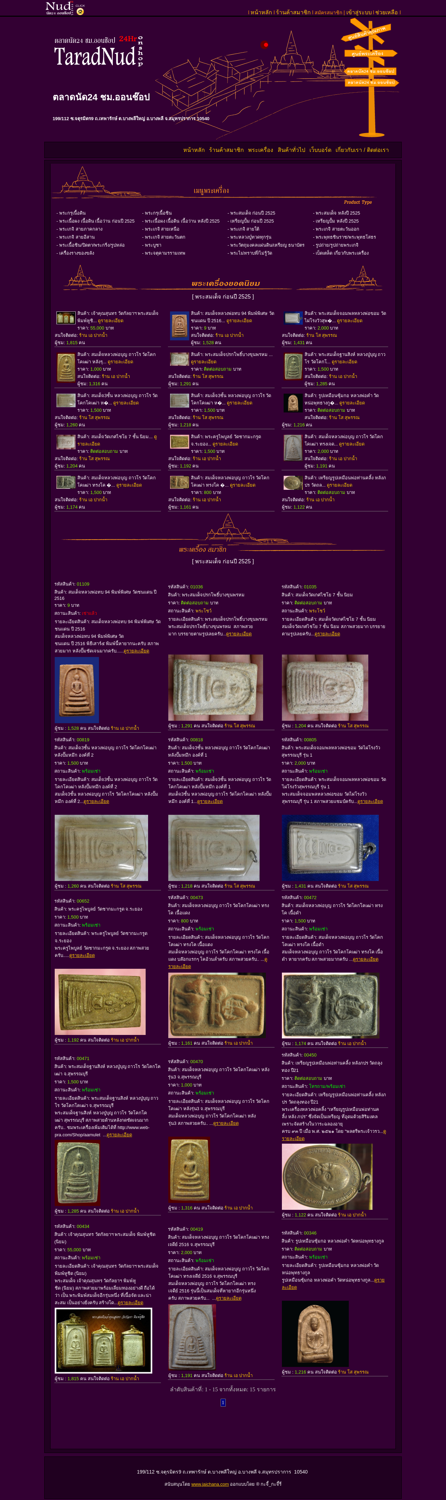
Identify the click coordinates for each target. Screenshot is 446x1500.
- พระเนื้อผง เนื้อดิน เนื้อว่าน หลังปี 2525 (181, 221)
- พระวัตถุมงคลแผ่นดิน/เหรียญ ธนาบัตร (266, 245)
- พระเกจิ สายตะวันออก (336, 229)
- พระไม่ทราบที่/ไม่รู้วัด (250, 253)
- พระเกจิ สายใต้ (244, 229)
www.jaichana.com (210, 1484)
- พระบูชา (151, 245)
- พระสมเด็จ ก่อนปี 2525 (251, 213)
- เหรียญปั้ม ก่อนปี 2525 (251, 221)
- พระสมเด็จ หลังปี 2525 (336, 213)
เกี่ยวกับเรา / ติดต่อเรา (363, 150)
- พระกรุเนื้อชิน (157, 213)
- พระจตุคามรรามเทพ (163, 253)
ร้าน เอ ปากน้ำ (93, 335)
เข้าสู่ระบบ (359, 12)
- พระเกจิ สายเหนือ (161, 229)
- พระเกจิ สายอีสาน (75, 237)
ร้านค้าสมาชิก (293, 12)
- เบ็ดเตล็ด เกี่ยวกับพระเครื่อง (341, 253)
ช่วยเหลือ (387, 12)
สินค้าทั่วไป (291, 150)
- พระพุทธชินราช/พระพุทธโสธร (344, 237)
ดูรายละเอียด (110, 320)
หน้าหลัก (261, 12)
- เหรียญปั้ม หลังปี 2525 (336, 221)
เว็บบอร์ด (321, 150)
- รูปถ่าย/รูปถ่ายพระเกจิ (336, 245)
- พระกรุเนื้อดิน (71, 213)
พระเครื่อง (261, 150)
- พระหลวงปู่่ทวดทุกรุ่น (249, 237)
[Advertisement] (223, 1428)
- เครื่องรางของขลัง (75, 253)
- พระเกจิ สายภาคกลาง (79, 229)
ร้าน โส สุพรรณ (321, 335)
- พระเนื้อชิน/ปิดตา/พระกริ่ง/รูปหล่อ (90, 245)
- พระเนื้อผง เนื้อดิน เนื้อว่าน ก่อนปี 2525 (95, 221)
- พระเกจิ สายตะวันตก (164, 237)
